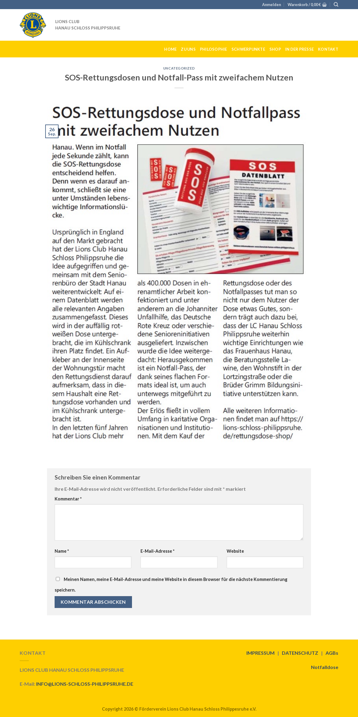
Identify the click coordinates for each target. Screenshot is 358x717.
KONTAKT (328, 49)
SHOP (275, 49)
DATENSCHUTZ (300, 653)
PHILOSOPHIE (213, 49)
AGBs (332, 653)
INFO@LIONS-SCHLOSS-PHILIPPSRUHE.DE (84, 684)
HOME (170, 49)
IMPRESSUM (260, 653)
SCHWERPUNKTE (248, 49)
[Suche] (336, 4)
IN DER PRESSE (299, 49)
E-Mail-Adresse (157, 551)
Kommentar (68, 498)
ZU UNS (188, 49)
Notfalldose (324, 667)
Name (62, 551)
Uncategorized (179, 68)
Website (235, 551)
